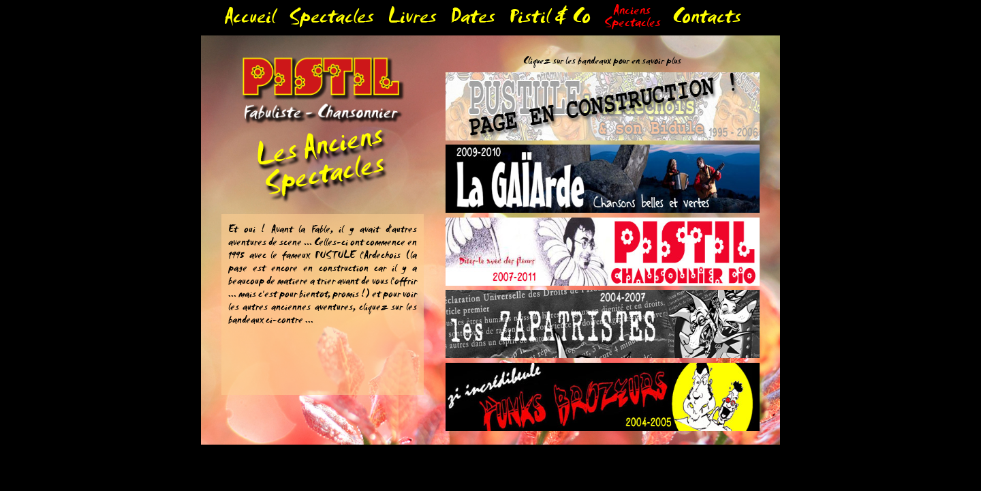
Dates (472, 20)
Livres (412, 20)
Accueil (249, 20)
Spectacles (331, 20)
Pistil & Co (550, 20)
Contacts (706, 20)
